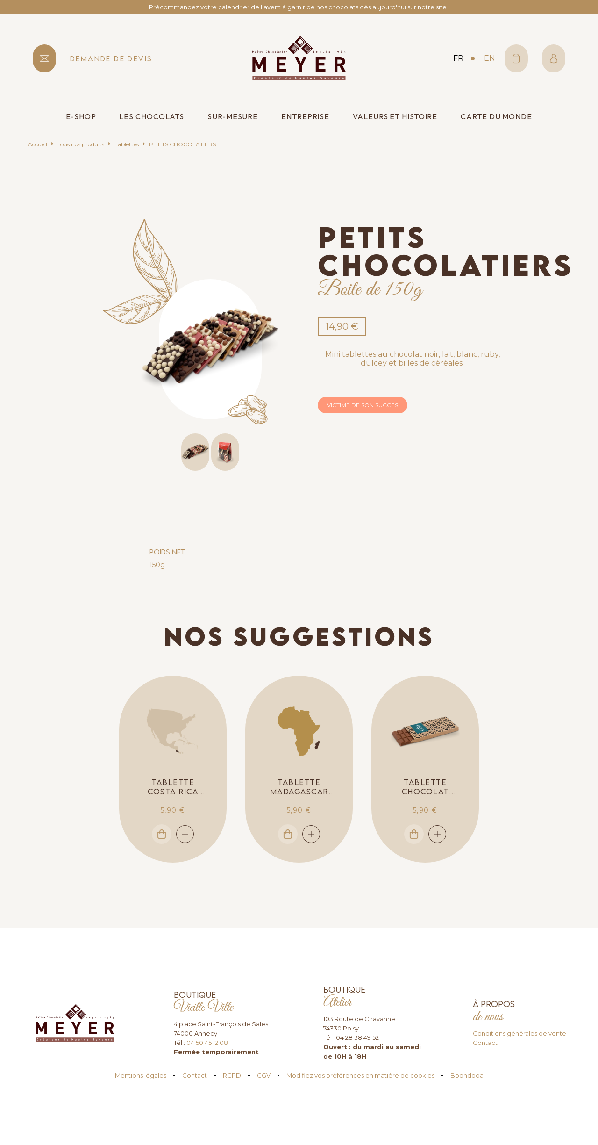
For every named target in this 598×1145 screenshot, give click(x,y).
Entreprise (305, 116)
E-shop (81, 116)
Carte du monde (496, 116)
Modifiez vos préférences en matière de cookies (360, 1075)
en (489, 58)
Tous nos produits (80, 144)
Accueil (37, 144)
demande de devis (111, 59)
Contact (485, 1042)
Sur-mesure (232, 116)
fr (458, 58)
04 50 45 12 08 (207, 1042)
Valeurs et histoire (395, 116)
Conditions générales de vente (519, 1033)
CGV (264, 1075)
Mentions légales (140, 1075)
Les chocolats (151, 116)
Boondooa (467, 1075)
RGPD (232, 1075)
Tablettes (126, 144)
